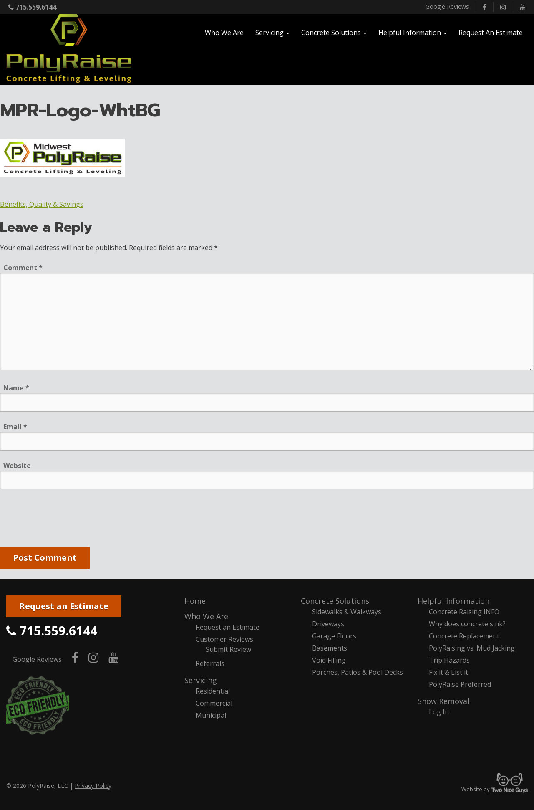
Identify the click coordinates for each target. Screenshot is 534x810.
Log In (439, 711)
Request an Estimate (63, 606)
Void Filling (329, 660)
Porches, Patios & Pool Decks (357, 672)
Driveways (328, 623)
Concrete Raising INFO (464, 611)
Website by (494, 789)
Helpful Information (453, 601)
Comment (23, 267)
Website (17, 465)
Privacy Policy (93, 786)
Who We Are (206, 616)
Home (195, 601)
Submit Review (228, 649)
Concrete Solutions (335, 601)
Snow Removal (443, 701)
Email (15, 426)
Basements (329, 648)
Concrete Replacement (464, 635)
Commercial (214, 703)
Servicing (200, 680)
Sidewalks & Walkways (346, 611)
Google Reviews (447, 6)
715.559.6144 (32, 7)
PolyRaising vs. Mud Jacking (472, 648)
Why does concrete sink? (467, 623)
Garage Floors (334, 635)
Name (16, 387)
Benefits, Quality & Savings (41, 204)
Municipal (211, 715)
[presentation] (63, 520)
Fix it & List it (448, 672)
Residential (213, 691)
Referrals (210, 663)
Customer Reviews (224, 639)
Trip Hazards (449, 660)
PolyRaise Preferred (460, 684)
